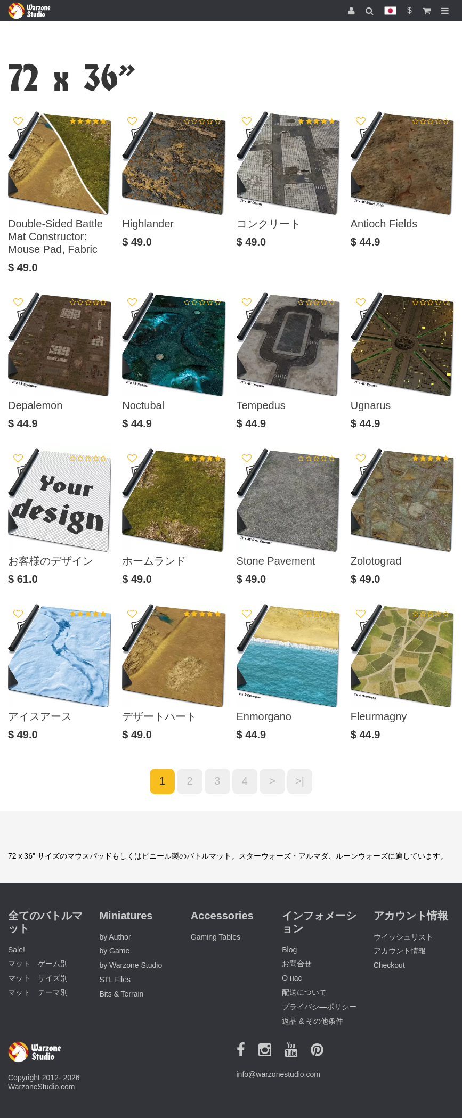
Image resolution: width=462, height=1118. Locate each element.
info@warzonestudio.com (278, 1074)
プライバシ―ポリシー (319, 1006)
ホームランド (154, 561)
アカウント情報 (400, 951)
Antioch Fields (384, 224)
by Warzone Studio (130, 965)
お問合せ (297, 964)
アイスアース (40, 716)
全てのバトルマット (45, 922)
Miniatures (125, 915)
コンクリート (269, 224)
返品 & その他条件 (312, 1021)
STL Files (115, 979)
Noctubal (143, 405)
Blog (289, 949)
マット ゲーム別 (38, 964)
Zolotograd (376, 561)
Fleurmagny (379, 716)
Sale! (16, 949)
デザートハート (159, 716)
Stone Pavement (276, 561)
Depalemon (35, 405)
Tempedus (261, 405)
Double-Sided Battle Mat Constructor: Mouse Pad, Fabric (55, 236)
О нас (292, 978)
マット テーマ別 (38, 992)
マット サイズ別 (38, 978)
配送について (304, 992)
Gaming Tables (215, 937)
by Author (115, 937)
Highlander (148, 224)
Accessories (222, 915)
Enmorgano (264, 716)
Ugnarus (371, 405)
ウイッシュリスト (403, 937)
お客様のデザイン (50, 561)
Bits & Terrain (121, 994)
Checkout (389, 965)
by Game (114, 951)
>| (300, 781)
